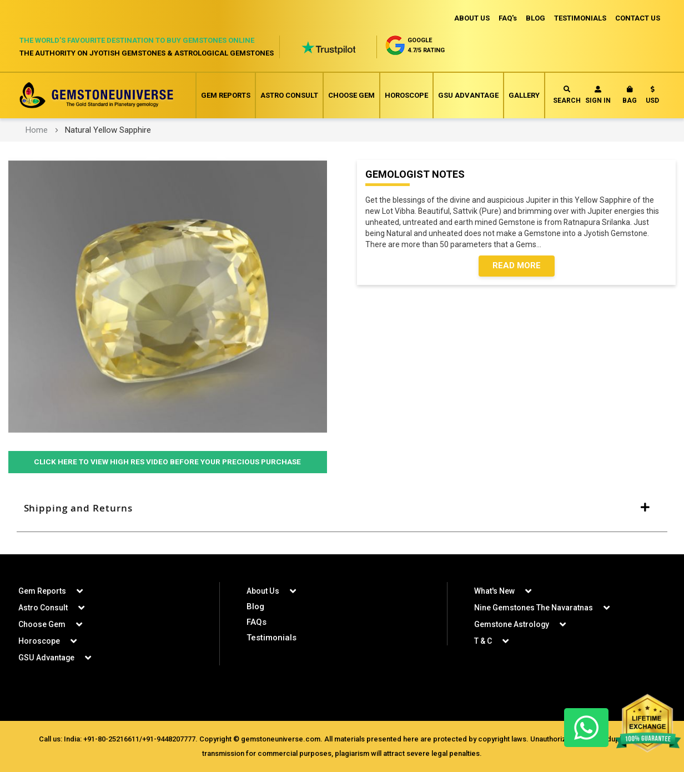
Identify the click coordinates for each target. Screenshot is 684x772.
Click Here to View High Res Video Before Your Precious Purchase (168, 462)
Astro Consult (289, 95)
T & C (483, 640)
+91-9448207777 (168, 739)
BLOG (535, 18)
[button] (652, 97)
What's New (494, 590)
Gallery (524, 95)
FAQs (256, 622)
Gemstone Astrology (512, 624)
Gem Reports (225, 95)
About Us (263, 590)
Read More (516, 266)
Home (37, 130)
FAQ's (508, 18)
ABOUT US (472, 18)
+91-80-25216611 (111, 739)
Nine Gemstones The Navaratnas (533, 607)
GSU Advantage (468, 95)
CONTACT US (637, 18)
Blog (255, 606)
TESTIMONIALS (580, 18)
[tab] (342, 508)
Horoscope (406, 95)
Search (567, 95)
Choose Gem (351, 95)
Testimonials (271, 638)
